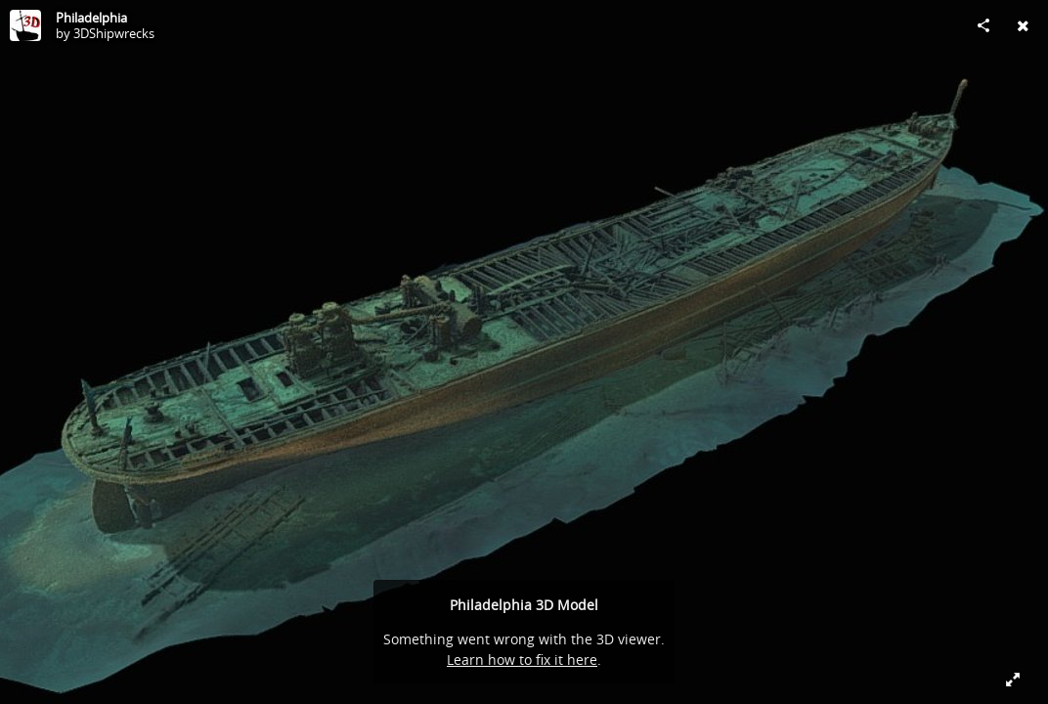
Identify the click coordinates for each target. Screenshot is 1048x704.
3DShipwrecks (113, 33)
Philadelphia (91, 17)
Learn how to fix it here (522, 659)
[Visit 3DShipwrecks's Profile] (25, 25)
